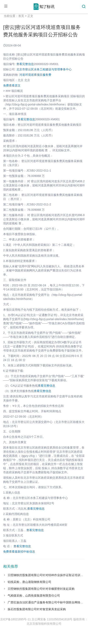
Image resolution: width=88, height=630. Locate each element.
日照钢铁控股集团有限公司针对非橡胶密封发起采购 (41, 588)
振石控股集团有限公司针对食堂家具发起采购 (37, 609)
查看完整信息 (25, 64)
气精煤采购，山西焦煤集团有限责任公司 (34, 595)
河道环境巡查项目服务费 (35, 74)
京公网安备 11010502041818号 (52, 619)
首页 (21, 16)
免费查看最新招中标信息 (19, 551)
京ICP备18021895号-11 (15, 619)
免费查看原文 (12, 85)
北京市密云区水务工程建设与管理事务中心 (44, 69)
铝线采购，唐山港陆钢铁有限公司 (29, 582)
